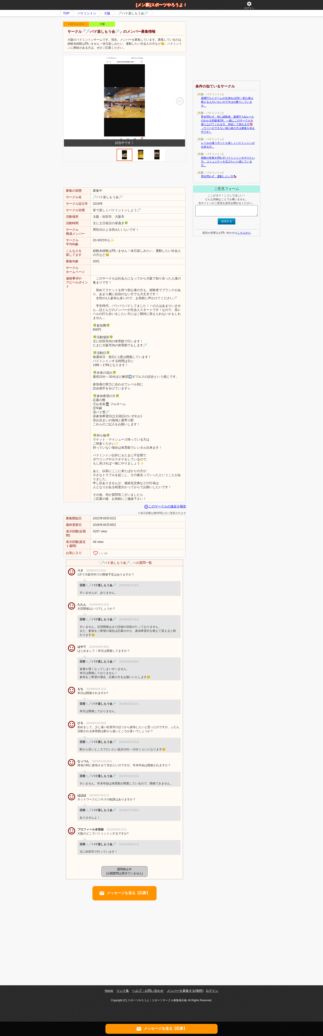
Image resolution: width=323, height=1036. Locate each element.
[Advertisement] (124, 174)
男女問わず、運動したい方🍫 (219, 176)
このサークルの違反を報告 (165, 506)
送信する (226, 221)
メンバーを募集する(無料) (185, 990)
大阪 (107, 13)
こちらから (244, 232)
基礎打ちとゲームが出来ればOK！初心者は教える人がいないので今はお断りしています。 (227, 102)
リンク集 (122, 990)
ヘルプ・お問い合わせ (148, 990)
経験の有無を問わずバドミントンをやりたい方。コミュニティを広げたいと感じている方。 (228, 161)
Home (109, 990)
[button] (180, 101)
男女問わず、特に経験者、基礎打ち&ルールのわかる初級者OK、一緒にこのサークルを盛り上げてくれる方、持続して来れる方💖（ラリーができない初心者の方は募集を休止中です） (228, 124)
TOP (66, 13)
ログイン (249, 5)
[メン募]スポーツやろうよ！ (161, 5)
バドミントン (86, 13)
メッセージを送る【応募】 (124, 893)
